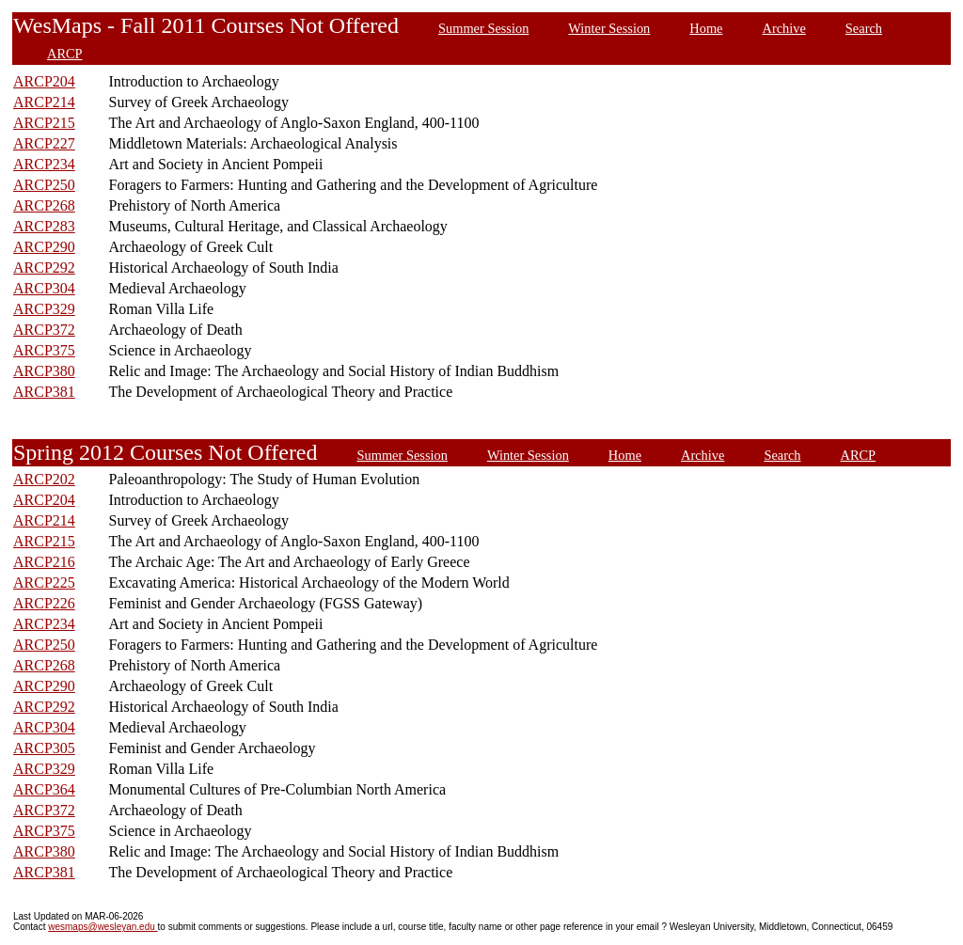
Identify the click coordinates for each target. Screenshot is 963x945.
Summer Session (483, 28)
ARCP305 (44, 748)
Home (705, 28)
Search (863, 28)
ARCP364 (44, 789)
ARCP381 (44, 392)
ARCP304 (44, 288)
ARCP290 (44, 247)
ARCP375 (44, 350)
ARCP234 (44, 164)
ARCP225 (44, 583)
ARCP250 (44, 185)
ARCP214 (44, 102)
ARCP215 (44, 123)
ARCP (65, 53)
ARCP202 (44, 479)
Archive (784, 28)
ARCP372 (44, 330)
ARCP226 (44, 603)
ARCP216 (44, 562)
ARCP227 (44, 143)
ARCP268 (44, 205)
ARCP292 (44, 268)
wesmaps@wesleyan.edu (102, 926)
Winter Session (609, 28)
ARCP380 (44, 371)
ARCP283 (44, 226)
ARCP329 (44, 309)
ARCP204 (44, 81)
